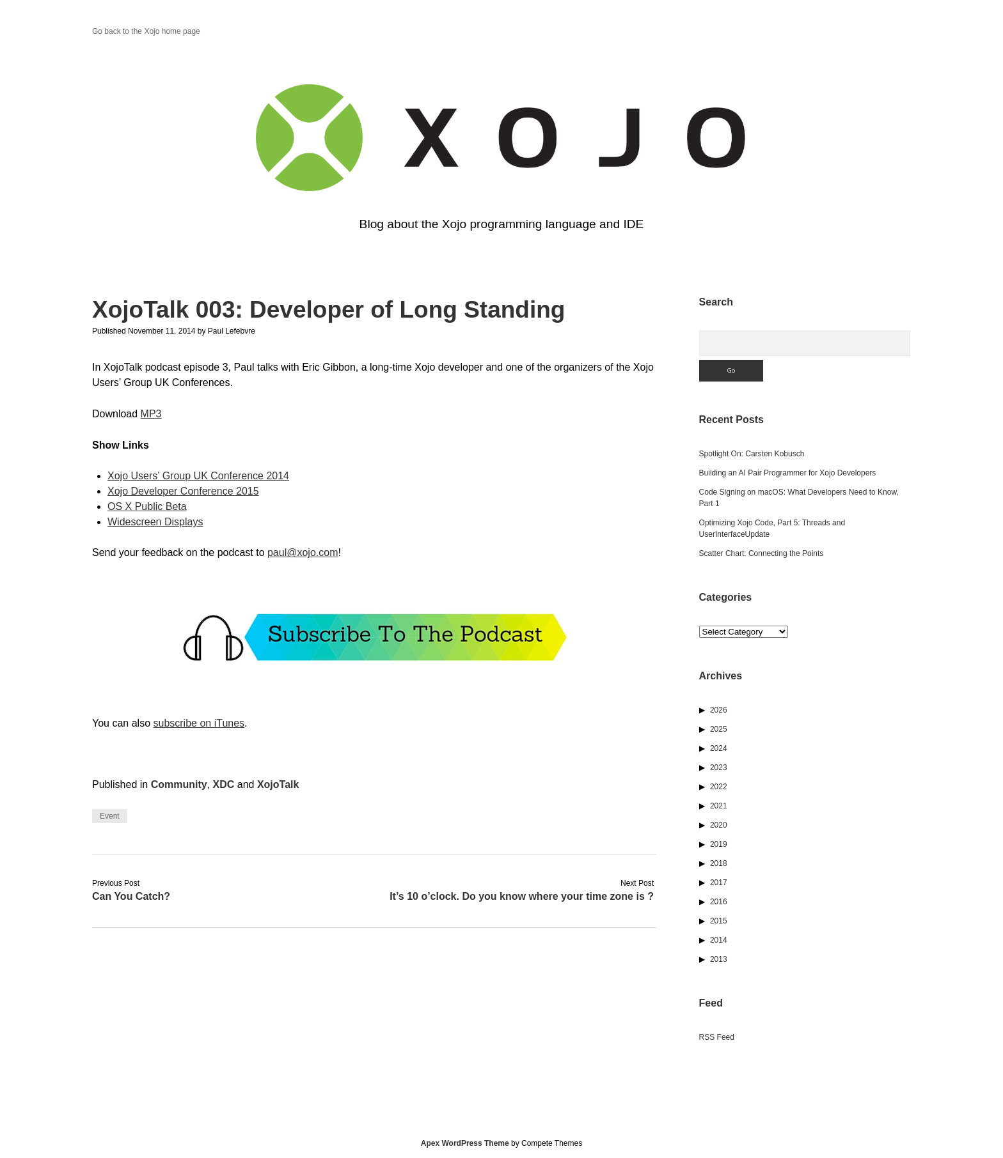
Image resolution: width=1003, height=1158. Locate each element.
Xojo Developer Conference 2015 (183, 491)
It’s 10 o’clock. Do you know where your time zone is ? (522, 896)
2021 (718, 805)
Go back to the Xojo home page (146, 31)
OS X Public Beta (147, 506)
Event (110, 816)
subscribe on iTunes (198, 723)
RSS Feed (716, 1037)
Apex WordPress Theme (465, 1143)
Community (179, 784)
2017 (718, 882)
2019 (718, 844)
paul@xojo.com (302, 552)
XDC (224, 784)
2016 (718, 901)
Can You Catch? (131, 896)
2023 (718, 767)
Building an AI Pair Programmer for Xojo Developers (787, 472)
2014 (718, 940)
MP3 (151, 413)
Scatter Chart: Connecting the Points (761, 553)
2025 (718, 729)
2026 (718, 710)
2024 (718, 748)
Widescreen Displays (155, 521)
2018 (718, 863)
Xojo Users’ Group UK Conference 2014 (198, 475)
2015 (718, 920)
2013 (718, 959)
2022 (718, 786)
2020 (718, 825)
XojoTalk (278, 784)
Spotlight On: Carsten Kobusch (752, 453)
